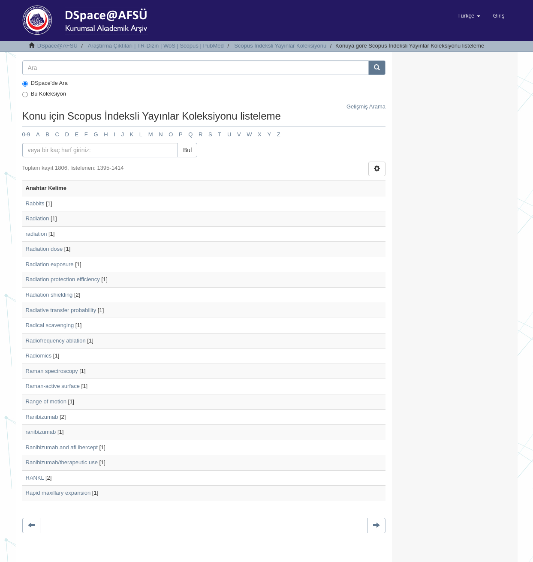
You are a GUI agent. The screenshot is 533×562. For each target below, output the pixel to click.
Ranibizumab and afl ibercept (62, 447)
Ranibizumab (42, 417)
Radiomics (39, 355)
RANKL (35, 478)
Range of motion (46, 401)
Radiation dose (44, 249)
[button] (468, 16)
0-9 (26, 134)
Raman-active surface (53, 386)
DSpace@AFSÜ (57, 45)
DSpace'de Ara (45, 83)
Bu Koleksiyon (44, 93)
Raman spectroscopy (52, 371)
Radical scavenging (50, 325)
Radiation (37, 218)
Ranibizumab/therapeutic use (62, 462)
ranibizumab (41, 432)
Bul (187, 150)
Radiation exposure (50, 264)
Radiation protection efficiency (63, 279)
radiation (36, 234)
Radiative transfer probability (61, 310)
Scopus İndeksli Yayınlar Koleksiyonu (280, 45)
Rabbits (35, 203)
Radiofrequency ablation (56, 340)
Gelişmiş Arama (365, 106)
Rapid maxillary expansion (58, 493)
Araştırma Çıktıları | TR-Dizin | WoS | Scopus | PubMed (156, 45)
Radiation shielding (49, 295)
